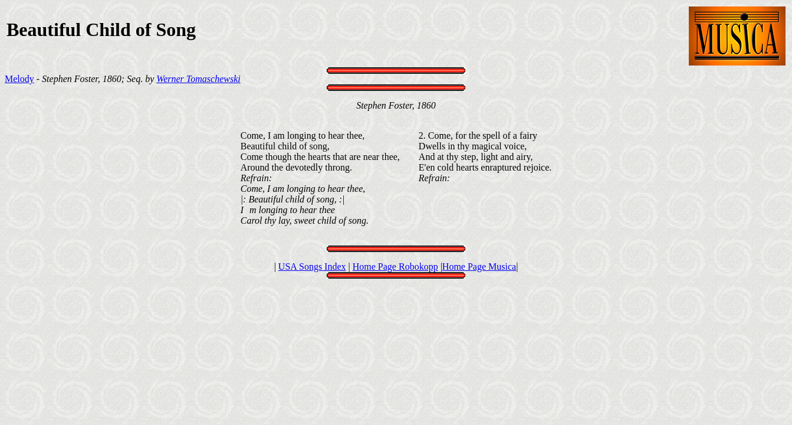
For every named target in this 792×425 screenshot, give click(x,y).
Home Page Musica (479, 266)
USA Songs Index (312, 266)
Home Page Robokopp (395, 266)
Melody (19, 79)
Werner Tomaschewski (198, 79)
